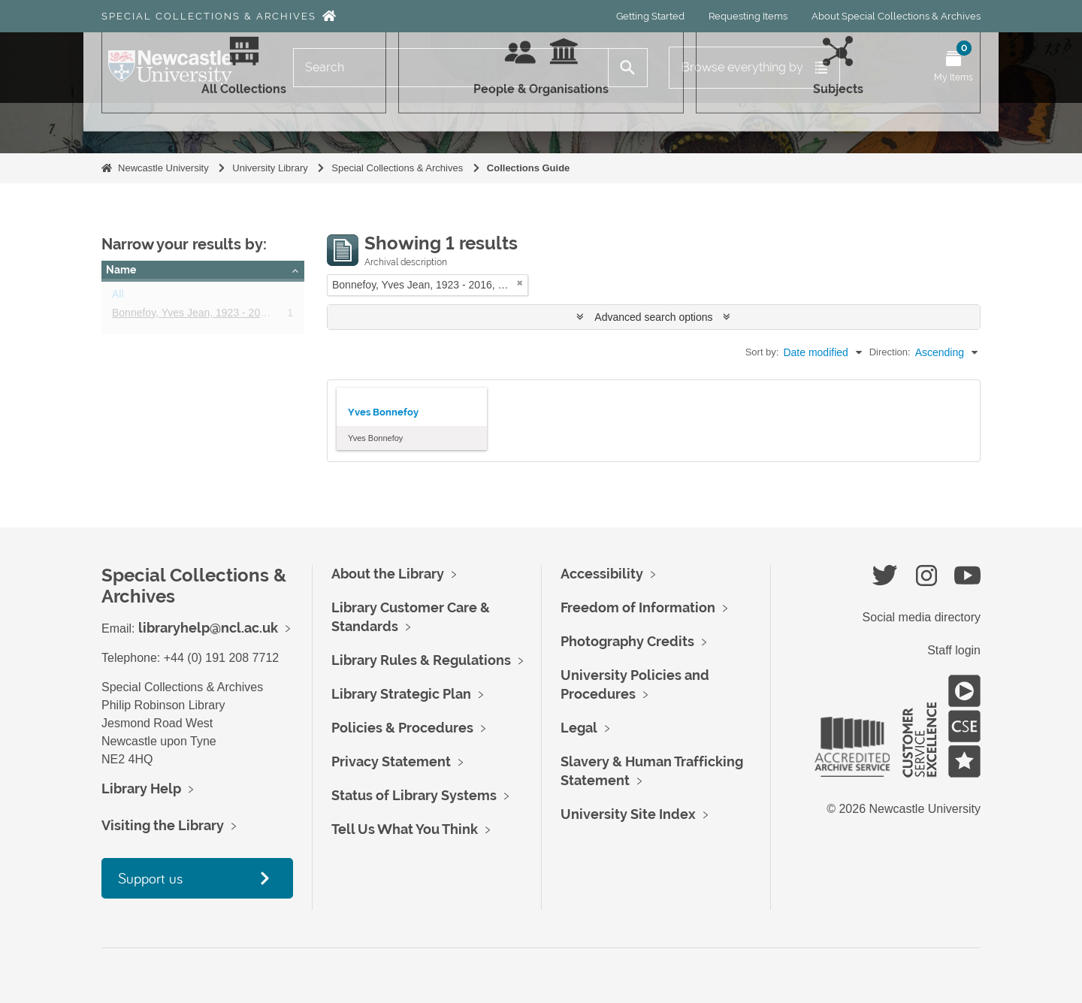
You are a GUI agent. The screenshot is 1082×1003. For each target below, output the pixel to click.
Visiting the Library (162, 825)
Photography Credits (627, 641)
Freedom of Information (638, 607)
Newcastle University (163, 168)
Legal (579, 728)
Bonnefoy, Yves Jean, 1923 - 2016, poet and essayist (236, 316)
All (118, 297)
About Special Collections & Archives (896, 16)
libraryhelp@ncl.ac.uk (208, 628)
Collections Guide (528, 168)
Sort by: (762, 352)
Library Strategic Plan (401, 694)
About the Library (387, 574)
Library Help (141, 788)
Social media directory (922, 617)
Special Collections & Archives (208, 16)
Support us (150, 878)
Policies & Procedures (402, 728)
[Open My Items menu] (953, 68)
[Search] (451, 67)
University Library (269, 168)
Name (121, 270)
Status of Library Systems (414, 795)
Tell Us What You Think (404, 829)
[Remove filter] (520, 283)
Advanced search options (653, 317)
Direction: (890, 352)
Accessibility (602, 574)
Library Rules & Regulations (421, 660)
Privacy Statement (391, 761)
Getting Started (650, 16)
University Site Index (628, 814)
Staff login (954, 650)
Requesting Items (748, 16)
